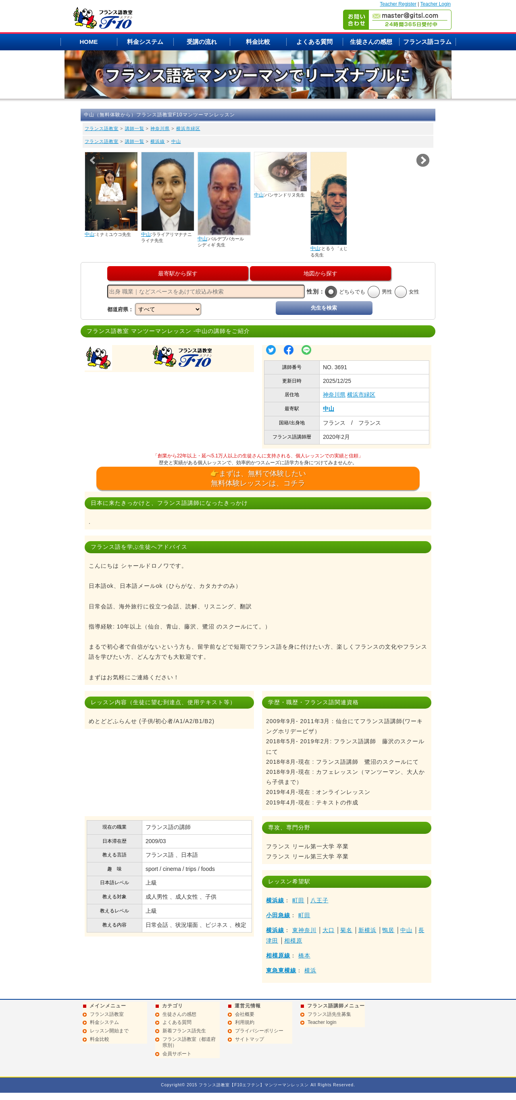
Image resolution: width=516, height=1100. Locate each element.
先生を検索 (324, 308)
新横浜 (367, 930)
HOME (89, 41)
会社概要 (244, 1014)
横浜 (310, 970)
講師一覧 (134, 128)
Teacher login (322, 1022)
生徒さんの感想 (371, 41)
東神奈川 (304, 930)
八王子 (319, 900)
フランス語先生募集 (329, 1014)
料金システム (145, 41)
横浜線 (157, 141)
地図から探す (320, 273)
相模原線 (278, 955)
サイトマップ (249, 1039)
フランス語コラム (427, 41)
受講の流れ (202, 41)
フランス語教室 (102, 128)
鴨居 (388, 930)
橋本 (304, 955)
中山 (176, 141)
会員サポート (176, 1054)
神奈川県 (160, 128)
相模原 (293, 940)
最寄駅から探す (178, 273)
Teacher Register (398, 4)
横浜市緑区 (188, 128)
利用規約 (244, 1022)
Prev (93, 160)
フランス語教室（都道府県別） (189, 1042)
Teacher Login (435, 4)
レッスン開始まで (109, 1031)
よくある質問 (314, 41)
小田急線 (278, 915)
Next (422, 160)
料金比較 (258, 41)
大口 (328, 930)
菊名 (346, 930)
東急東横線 (281, 970)
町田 (298, 900)
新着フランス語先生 (184, 1031)
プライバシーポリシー (259, 1031)
